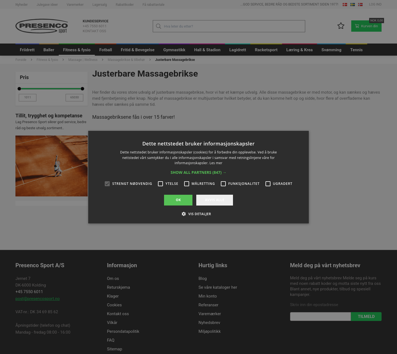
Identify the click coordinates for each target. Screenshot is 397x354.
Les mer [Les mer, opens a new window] (216, 163)
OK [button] (178, 200)
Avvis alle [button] (214, 200)
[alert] (198, 177)
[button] (199, 172)
